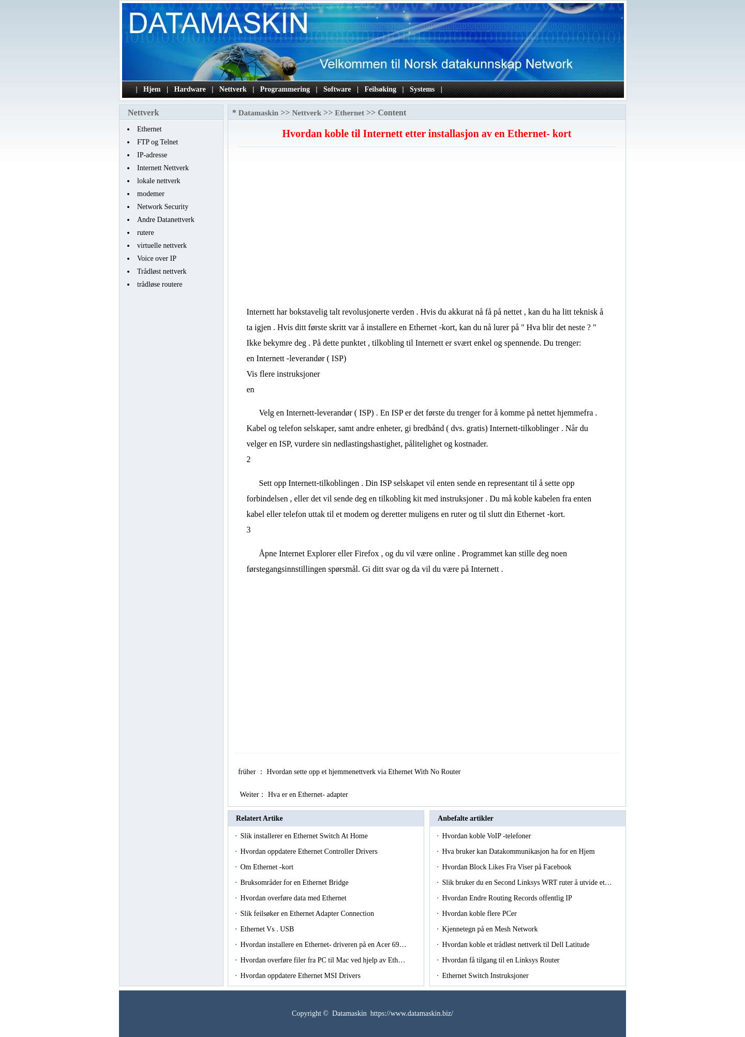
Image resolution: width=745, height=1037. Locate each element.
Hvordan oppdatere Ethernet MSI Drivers (301, 976)
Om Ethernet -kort (267, 867)
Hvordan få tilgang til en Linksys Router (501, 960)
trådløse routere (159, 284)
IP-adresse (152, 155)
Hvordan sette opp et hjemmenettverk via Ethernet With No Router (364, 772)
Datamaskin (259, 113)
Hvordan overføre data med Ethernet (294, 898)
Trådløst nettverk (162, 271)
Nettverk (233, 89)
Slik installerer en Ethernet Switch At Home (304, 836)
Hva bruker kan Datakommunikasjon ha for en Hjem (519, 851)
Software (337, 89)
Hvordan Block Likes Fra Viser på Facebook (507, 867)
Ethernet (149, 129)
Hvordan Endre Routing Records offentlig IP (507, 898)
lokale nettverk (159, 181)
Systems (422, 89)
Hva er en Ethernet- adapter (309, 794)
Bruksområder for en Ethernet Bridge (295, 882)
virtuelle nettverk (162, 245)
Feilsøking (380, 89)
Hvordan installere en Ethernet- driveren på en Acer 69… (323, 945)
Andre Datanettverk (166, 220)
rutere (145, 232)
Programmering (285, 89)
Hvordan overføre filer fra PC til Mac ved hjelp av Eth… (322, 960)
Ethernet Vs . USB (267, 929)
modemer (151, 194)
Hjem (151, 89)
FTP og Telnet (157, 142)
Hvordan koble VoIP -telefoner (487, 836)
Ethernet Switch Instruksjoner (486, 976)
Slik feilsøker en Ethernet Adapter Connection (308, 913)
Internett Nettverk (163, 168)
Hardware (190, 89)
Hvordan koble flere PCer (480, 913)
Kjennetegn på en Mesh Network (491, 929)
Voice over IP (156, 258)
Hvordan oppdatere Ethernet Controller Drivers (309, 851)
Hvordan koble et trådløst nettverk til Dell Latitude (516, 945)
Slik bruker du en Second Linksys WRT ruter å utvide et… (527, 882)
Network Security (162, 207)
